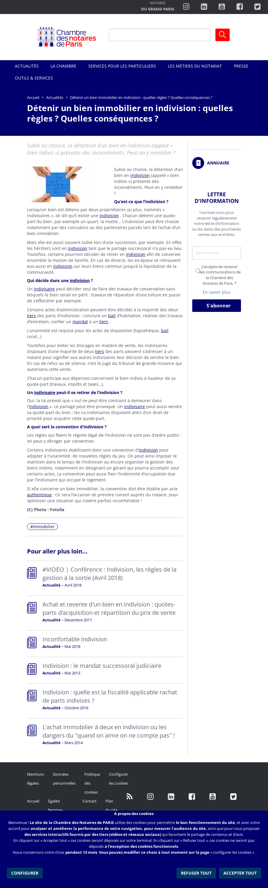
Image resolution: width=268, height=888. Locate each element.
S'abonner (218, 305)
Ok (222, 35)
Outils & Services (34, 78)
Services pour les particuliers (122, 66)
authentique (39, 494)
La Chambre (63, 66)
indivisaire (44, 289)
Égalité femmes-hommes (56, 810)
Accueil (33, 97)
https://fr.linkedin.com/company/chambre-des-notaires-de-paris (204, 7)
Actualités (27, 66)
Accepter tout (240, 873)
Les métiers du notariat (195, 66)
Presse (241, 66)
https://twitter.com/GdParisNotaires (233, 796)
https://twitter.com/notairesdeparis (257, 7)
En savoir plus (217, 292)
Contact (90, 801)
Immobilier (44, 526)
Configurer (24, 873)
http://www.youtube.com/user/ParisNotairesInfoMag (222, 7)
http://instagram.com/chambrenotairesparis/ (186, 7)
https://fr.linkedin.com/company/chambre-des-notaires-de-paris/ (171, 796)
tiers (31, 315)
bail (112, 315)
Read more (105, 578)
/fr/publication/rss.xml (129, 796)
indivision (140, 175)
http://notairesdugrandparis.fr (157, 6)
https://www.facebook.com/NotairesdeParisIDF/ (192, 796)
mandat (80, 321)
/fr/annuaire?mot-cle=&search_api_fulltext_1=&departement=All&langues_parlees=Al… (216, 163)
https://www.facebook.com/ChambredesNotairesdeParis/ (240, 7)
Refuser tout (196, 873)
